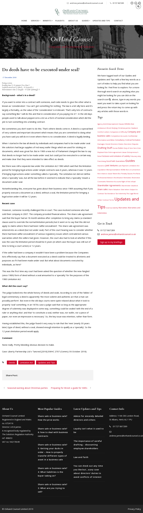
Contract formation (132, 140)
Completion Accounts (119, 136)
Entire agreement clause (117, 152)
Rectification (118, 178)
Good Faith (110, 161)
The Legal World (132, 194)
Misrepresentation (113, 170)
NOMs (123, 170)
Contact (118, 20)
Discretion (128, 144)
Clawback (134, 128)
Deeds (12, 362)
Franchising (101, 161)
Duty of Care (128, 148)
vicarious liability (112, 208)
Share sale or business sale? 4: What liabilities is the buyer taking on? (52, 472)
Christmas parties (124, 128)
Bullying (114, 128)
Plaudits (59, 20)
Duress (115, 148)
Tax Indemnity (121, 194)
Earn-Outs (137, 148)
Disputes (135, 144)
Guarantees (120, 161)
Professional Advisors (105, 178)
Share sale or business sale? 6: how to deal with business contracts (53, 432)
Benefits (47, 20)
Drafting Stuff (104, 147)
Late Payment (123, 166)
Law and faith (81, 457)
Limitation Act (26, 362)
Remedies (127, 178)
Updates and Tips (101, 20)
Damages (101, 144)
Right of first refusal (128, 182)
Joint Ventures (111, 165)
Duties (120, 148)
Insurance (101, 166)
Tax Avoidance (110, 194)
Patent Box (117, 174)
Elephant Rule (102, 152)
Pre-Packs (136, 174)
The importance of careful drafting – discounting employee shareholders (88, 445)
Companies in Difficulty (118, 132)
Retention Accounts (113, 182)
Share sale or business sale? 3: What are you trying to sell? (52, 488)
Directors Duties (117, 144)
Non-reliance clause (104, 174)
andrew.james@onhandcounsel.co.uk (86, 3)
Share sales (102, 189)
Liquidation (101, 170)
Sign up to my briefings (111, 242)
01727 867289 (118, 3)
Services (35, 20)
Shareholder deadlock (129, 186)
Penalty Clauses (127, 174)
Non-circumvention (133, 170)
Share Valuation (114, 189)
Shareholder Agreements (109, 185)
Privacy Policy (134, 509)
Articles (127, 124)
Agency (100, 124)
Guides (85, 20)
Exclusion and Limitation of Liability (116, 156)
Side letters (125, 190)
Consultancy (120, 140)
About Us (73, 20)
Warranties (123, 208)
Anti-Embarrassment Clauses (113, 124)
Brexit (109, 128)
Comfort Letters (103, 132)
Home (24, 20)
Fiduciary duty (135, 156)
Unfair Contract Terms (105, 200)
